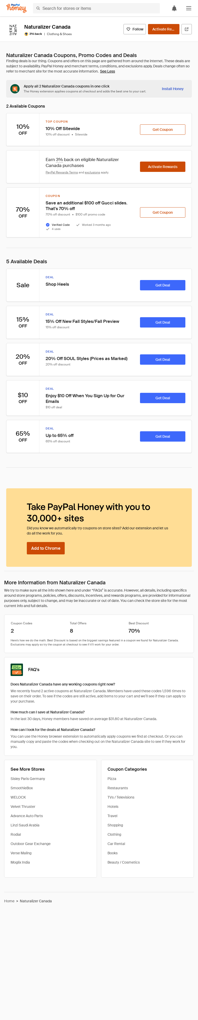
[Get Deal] (162, 285)
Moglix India (20, 862)
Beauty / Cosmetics (124, 862)
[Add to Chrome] (46, 548)
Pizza (112, 778)
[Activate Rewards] (163, 29)
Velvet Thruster (23, 806)
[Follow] (134, 29)
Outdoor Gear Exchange (31, 843)
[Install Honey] (173, 89)
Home (9, 901)
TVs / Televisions (121, 797)
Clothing (114, 834)
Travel (112, 816)
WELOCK (18, 797)
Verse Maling (21, 853)
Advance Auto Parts (27, 816)
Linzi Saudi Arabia (25, 825)
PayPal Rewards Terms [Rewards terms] (62, 172)
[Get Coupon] (162, 129)
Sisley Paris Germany (28, 778)
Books (113, 853)
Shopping (115, 825)
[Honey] (16, 8)
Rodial (16, 834)
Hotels (113, 806)
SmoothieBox (22, 788)
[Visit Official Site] (187, 29)
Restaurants (118, 788)
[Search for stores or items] (96, 8)
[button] (189, 8)
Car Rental (116, 843)
